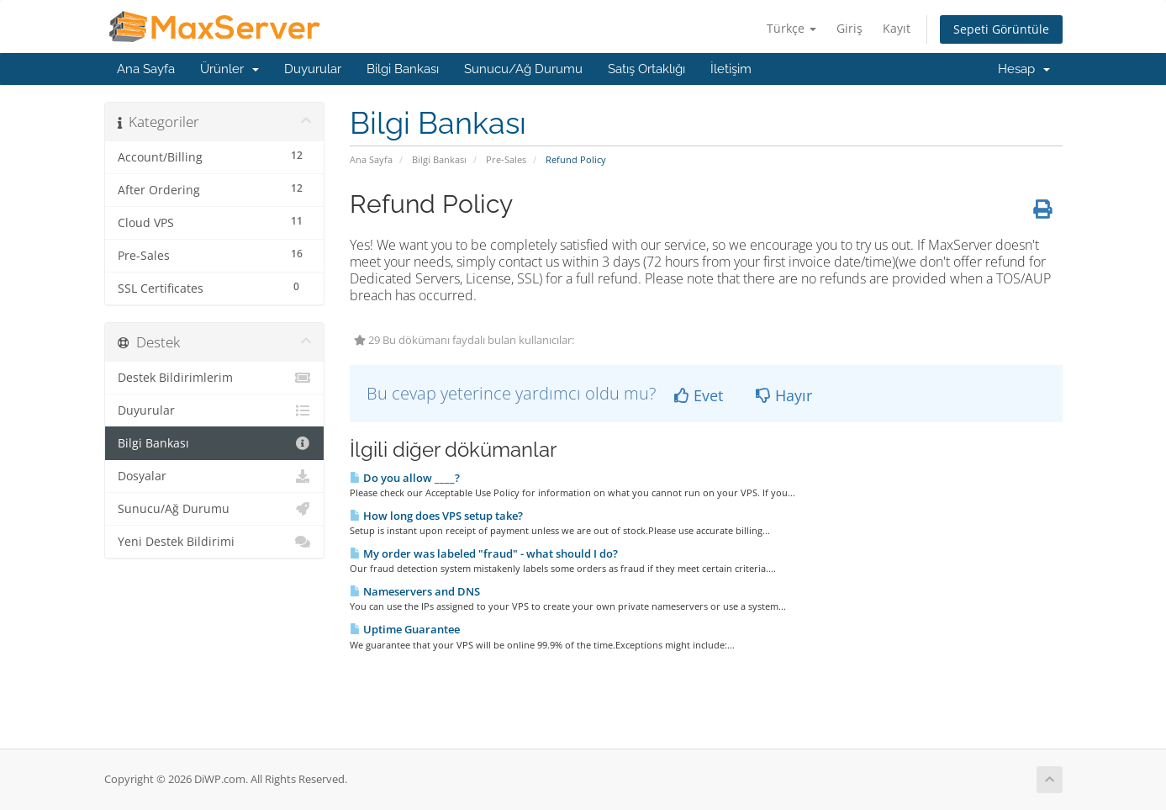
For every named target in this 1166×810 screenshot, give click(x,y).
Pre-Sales (506, 159)
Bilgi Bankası (403, 69)
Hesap (1024, 69)
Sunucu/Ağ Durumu (523, 69)
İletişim (731, 69)
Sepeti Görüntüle (1001, 29)
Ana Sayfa (146, 69)
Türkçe (791, 28)
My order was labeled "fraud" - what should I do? (484, 553)
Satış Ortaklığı (646, 69)
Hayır (784, 395)
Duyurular (312, 69)
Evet (698, 395)
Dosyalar (215, 476)
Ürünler (229, 69)
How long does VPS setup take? (436, 515)
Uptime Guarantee (405, 629)
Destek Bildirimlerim (215, 378)
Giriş (849, 28)
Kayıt (896, 28)
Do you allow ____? (405, 477)
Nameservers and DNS (415, 591)
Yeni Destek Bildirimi (215, 542)
